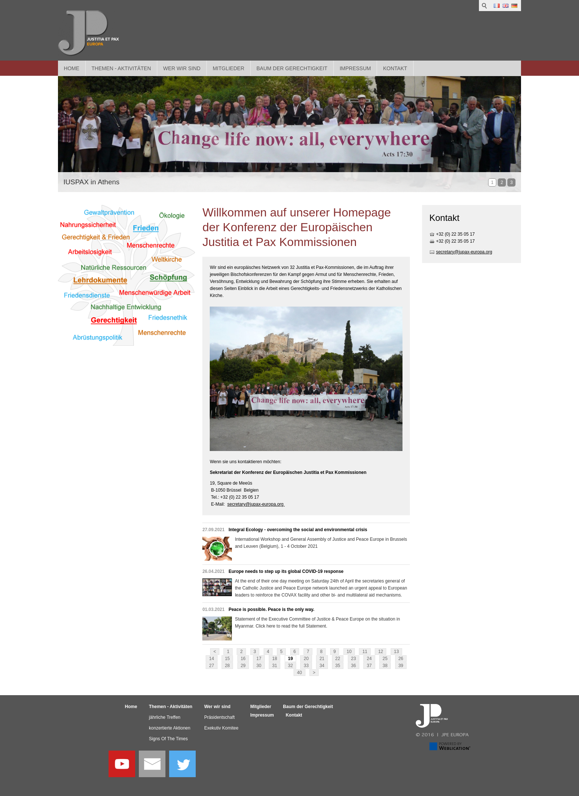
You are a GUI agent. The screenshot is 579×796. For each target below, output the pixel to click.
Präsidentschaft (219, 717)
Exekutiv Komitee (221, 728)
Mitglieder (228, 68)
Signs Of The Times (168, 738)
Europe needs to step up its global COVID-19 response (286, 571)
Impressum (355, 68)
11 (364, 651)
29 (243, 665)
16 (243, 658)
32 (290, 665)
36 (353, 665)
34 (321, 665)
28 (227, 665)
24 (369, 658)
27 (211, 665)
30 (258, 665)
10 (349, 651)
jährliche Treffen (164, 717)
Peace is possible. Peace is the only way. (272, 609)
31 (274, 665)
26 (400, 658)
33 (306, 665)
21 (321, 658)
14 (211, 658)
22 (337, 658)
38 (385, 665)
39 (400, 665)
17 (258, 658)
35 (337, 665)
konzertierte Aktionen (169, 728)
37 (369, 665)
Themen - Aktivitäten (121, 68)
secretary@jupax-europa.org (256, 504)
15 (227, 658)
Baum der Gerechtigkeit (292, 68)
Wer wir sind (182, 68)
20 (306, 658)
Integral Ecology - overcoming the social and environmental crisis (298, 529)
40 (299, 672)
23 (353, 658)
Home (71, 68)
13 (396, 651)
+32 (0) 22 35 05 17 (455, 234)
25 (385, 658)
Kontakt (395, 68)
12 (380, 651)
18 (274, 658)
